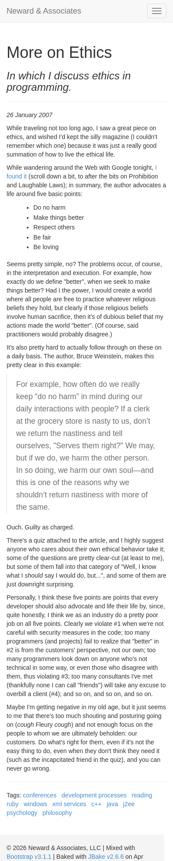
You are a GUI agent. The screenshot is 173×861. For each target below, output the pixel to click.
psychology (22, 812)
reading (142, 795)
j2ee (128, 803)
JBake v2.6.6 (106, 856)
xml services (69, 803)
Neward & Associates (44, 11)
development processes (93, 795)
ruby (12, 803)
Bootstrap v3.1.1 (29, 856)
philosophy (57, 812)
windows (35, 803)
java (112, 803)
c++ (96, 803)
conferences (39, 795)
